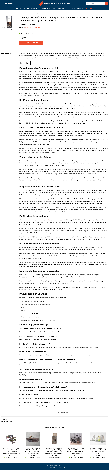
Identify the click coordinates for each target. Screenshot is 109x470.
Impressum (50, 465)
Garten (26, 9)
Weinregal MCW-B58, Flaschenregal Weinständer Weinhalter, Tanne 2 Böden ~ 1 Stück (11, 452)
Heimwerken (45, 9)
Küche (48, 220)
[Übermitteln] (106, 3)
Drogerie (80, 9)
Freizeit (19, 9)
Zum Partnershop (31, 43)
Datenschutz (58, 465)
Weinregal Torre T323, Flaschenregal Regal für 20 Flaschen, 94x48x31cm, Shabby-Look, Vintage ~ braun (54, 452)
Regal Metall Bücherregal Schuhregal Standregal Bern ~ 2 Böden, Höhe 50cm (76, 451)
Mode (54, 9)
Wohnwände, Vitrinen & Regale (31, 13)
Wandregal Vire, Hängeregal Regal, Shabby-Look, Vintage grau (98, 451)
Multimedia (62, 9)
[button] (8, 3)
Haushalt (34, 9)
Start (2, 13)
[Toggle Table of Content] (27, 63)
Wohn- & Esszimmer (17, 13)
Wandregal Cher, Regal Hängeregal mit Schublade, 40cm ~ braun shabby (32, 451)
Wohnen (72, 9)
